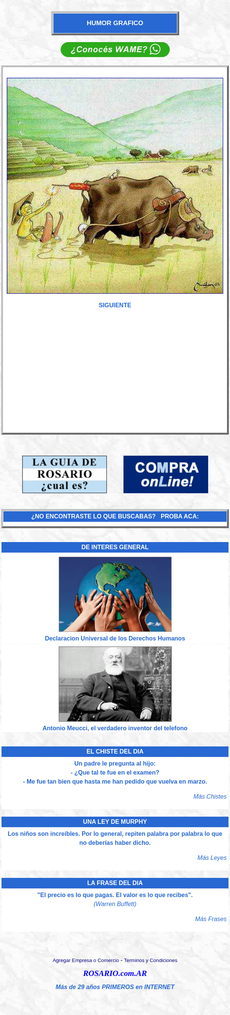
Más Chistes (210, 796)
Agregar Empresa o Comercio (86, 960)
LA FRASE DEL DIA (115, 883)
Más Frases (211, 919)
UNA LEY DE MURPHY (115, 822)
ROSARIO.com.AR (115, 973)
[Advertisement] (115, 374)
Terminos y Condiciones (151, 960)
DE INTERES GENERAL (115, 547)
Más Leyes (212, 858)
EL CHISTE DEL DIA (115, 751)
